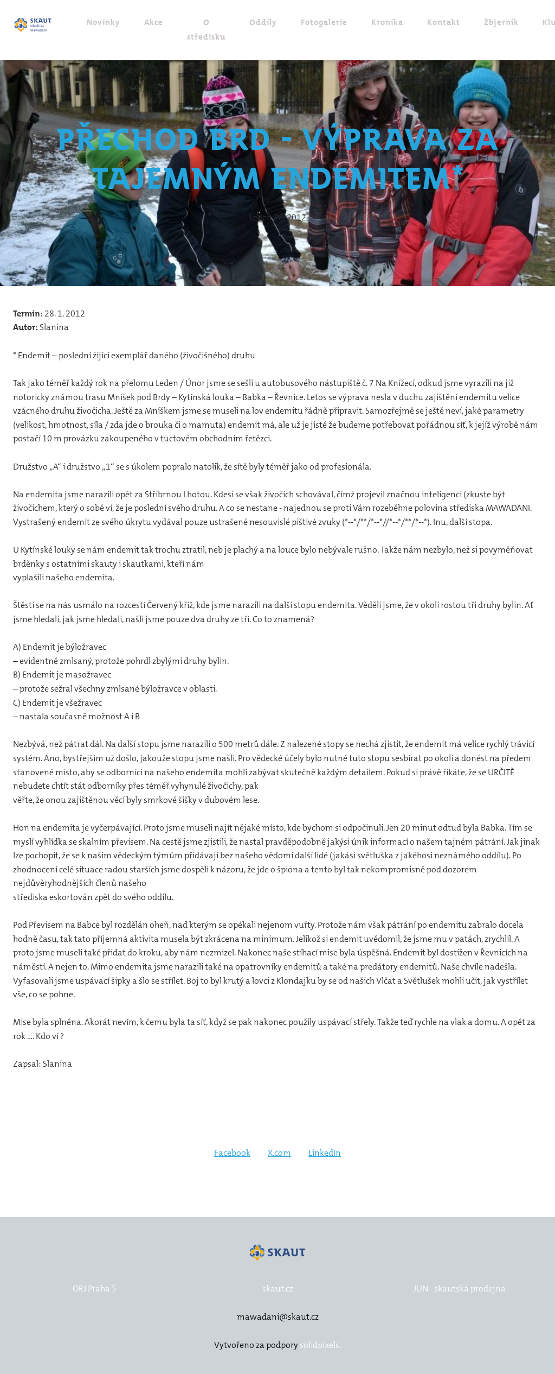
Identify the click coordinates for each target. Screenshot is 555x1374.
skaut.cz (277, 1288)
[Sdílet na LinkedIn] (324, 1156)
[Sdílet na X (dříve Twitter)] (279, 1156)
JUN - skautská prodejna (460, 1288)
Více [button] (518, 22)
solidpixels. (320, 1345)
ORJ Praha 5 (95, 1288)
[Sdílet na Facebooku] (232, 1156)
